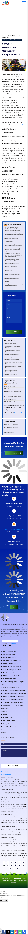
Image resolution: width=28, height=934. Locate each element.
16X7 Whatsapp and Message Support (12, 396)
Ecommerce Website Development (11, 354)
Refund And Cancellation (9, 727)
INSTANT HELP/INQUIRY (14, 453)
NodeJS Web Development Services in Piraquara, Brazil (12, 269)
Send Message (14, 765)
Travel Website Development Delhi (12, 706)
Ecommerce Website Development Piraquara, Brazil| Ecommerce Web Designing (11, 280)
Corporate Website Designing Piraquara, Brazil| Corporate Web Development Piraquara (12, 274)
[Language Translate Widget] (10, 641)
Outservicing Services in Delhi (10, 687)
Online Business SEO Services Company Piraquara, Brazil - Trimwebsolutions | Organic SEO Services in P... (12, 250)
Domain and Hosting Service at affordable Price (13, 363)
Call (14, 607)
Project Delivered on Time (10, 388)
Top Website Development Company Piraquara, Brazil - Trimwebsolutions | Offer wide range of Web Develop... (13, 255)
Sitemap (4, 714)
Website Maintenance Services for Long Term (12, 351)
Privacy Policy (6, 724)
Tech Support (5, 730)
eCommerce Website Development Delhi (13, 693)
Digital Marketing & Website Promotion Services (12, 367)
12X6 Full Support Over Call (10, 399)
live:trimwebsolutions (9, 432)
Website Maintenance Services (11, 667)
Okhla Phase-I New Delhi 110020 (11, 424)
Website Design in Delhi (9, 651)
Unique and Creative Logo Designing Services (12, 347)
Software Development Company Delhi (13, 690)
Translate (12, 643)
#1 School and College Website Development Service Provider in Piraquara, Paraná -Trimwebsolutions (12, 229)
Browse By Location (7, 717)
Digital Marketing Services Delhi (11, 670)
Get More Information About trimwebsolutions (10, 371)
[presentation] (11, 761)
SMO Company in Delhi (8, 673)
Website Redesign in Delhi (9, 663)
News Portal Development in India (12, 702)
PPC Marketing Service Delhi (10, 676)
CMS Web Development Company (12, 699)
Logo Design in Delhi (8, 654)
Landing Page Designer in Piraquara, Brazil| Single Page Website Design (13, 285)
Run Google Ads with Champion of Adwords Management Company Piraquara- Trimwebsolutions (11, 265)
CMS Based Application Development (12, 357)
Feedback (4, 711)
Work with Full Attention (9, 386)
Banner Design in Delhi (8, 657)
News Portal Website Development (11, 359)
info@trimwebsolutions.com (10, 429)
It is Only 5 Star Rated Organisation (11, 401)
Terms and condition (8, 721)
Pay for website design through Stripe (14, 876)
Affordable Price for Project (10, 394)
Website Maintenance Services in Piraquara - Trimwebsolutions (11, 260)
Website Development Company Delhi (13, 696)
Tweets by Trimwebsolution (8, 772)
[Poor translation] (5, 900)
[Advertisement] (14, 19)
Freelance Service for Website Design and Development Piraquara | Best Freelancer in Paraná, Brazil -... (13, 234)
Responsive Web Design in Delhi (11, 660)
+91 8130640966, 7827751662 (11, 427)
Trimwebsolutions (6, 774)
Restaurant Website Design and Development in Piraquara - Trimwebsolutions (11, 240)
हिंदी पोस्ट (3, 733)
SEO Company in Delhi (8, 678)
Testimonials (5, 708)
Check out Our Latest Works (10, 374)
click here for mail (17, 125)
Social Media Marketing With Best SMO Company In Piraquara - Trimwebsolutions (13, 245)
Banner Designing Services (10, 343)
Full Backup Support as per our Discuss (12, 391)
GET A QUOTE (14, 331)
